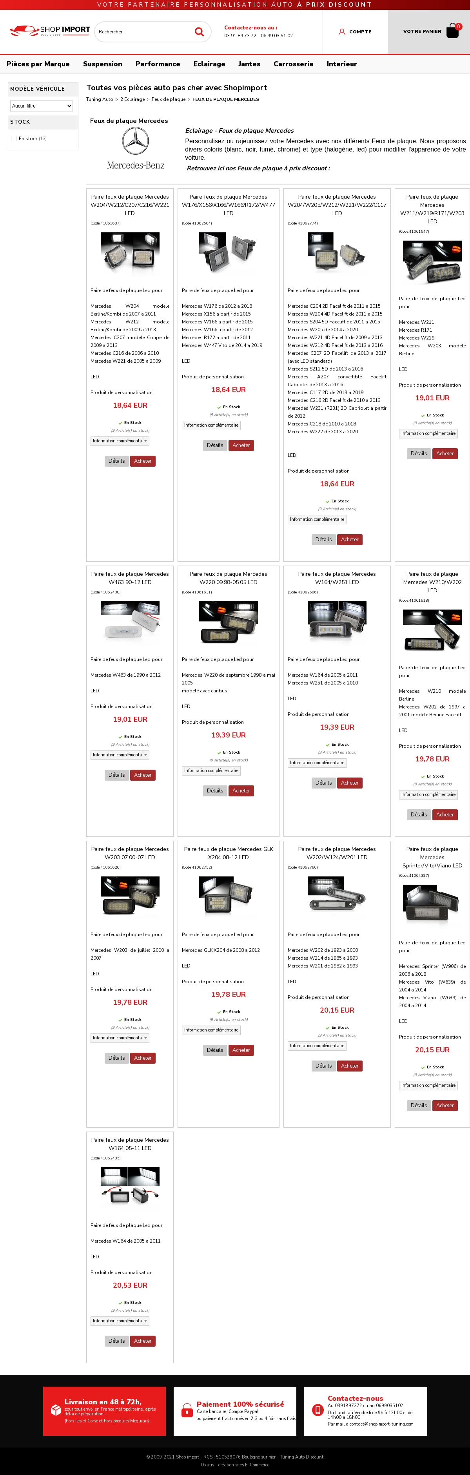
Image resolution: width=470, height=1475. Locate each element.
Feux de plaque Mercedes (225, 99)
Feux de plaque (168, 99)
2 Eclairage (132, 99)
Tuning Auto (99, 99)
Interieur (342, 64)
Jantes (249, 64)
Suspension (102, 64)
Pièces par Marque (38, 64)
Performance (158, 64)
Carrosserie (294, 64)
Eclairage (209, 64)
